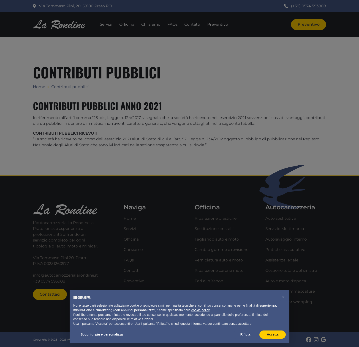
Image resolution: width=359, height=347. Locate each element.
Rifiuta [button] (245, 334)
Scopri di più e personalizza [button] (102, 334)
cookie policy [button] (200, 310)
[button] (283, 297)
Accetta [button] (272, 334)
